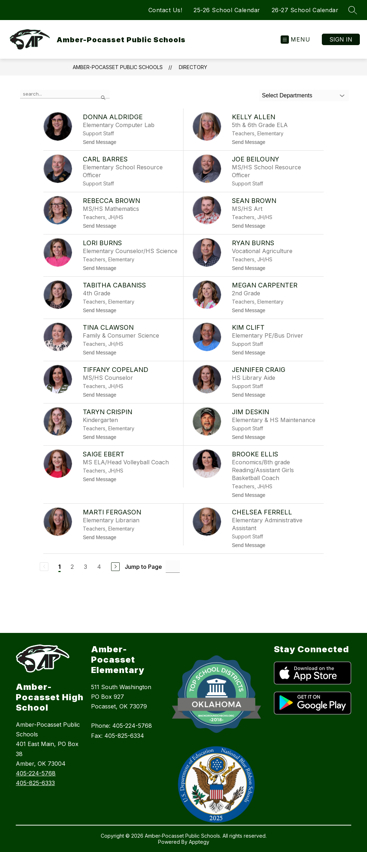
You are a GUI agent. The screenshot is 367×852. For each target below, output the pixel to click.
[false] (65, 94)
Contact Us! (165, 10)
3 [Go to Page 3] (85, 566)
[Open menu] (295, 39)
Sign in (340, 39)
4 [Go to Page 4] (99, 566)
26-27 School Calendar (305, 10)
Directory (193, 67)
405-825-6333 (35, 782)
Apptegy (199, 842)
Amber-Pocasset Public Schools (118, 67)
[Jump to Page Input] (173, 566)
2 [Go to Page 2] (72, 566)
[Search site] (352, 10)
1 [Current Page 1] (59, 566)
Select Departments (287, 95)
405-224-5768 (36, 773)
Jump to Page (143, 566)
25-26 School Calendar (227, 10)
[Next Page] (115, 566)
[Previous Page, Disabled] (44, 566)
